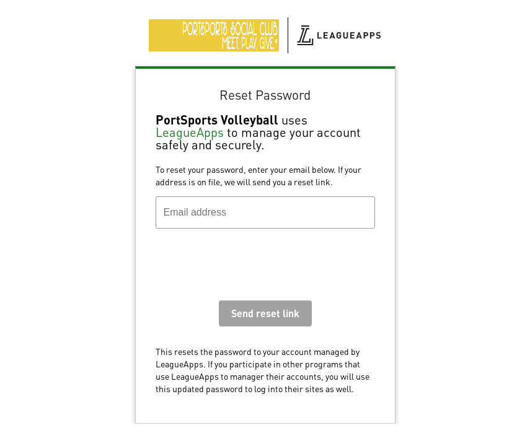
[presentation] (250, 267)
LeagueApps (190, 132)
